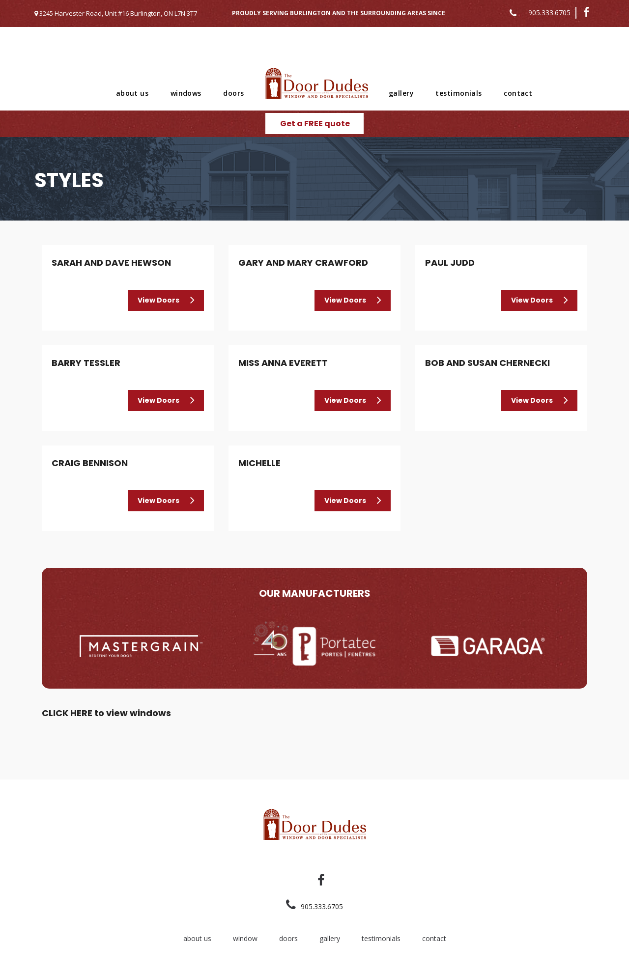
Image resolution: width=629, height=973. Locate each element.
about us (132, 93)
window (245, 938)
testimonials (458, 93)
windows (186, 93)
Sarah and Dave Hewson (111, 262)
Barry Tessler (86, 363)
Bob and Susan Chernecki (487, 363)
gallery (401, 93)
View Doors (158, 300)
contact (518, 93)
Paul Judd (450, 262)
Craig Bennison (90, 463)
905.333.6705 (549, 12)
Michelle (259, 463)
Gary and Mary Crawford (303, 262)
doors (233, 93)
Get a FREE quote (315, 123)
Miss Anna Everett (283, 363)
